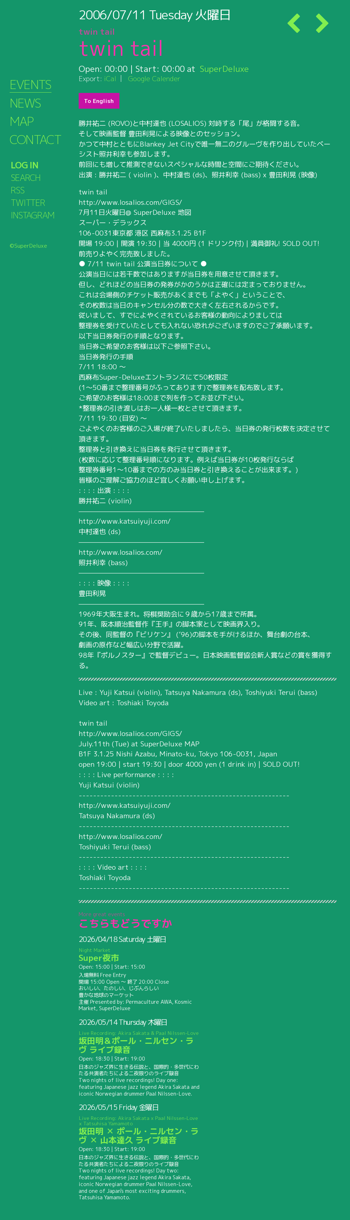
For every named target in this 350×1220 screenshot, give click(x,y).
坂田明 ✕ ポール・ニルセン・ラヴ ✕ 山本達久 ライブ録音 (139, 1130)
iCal (110, 78)
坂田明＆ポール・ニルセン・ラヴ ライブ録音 (139, 1042)
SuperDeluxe (224, 68)
